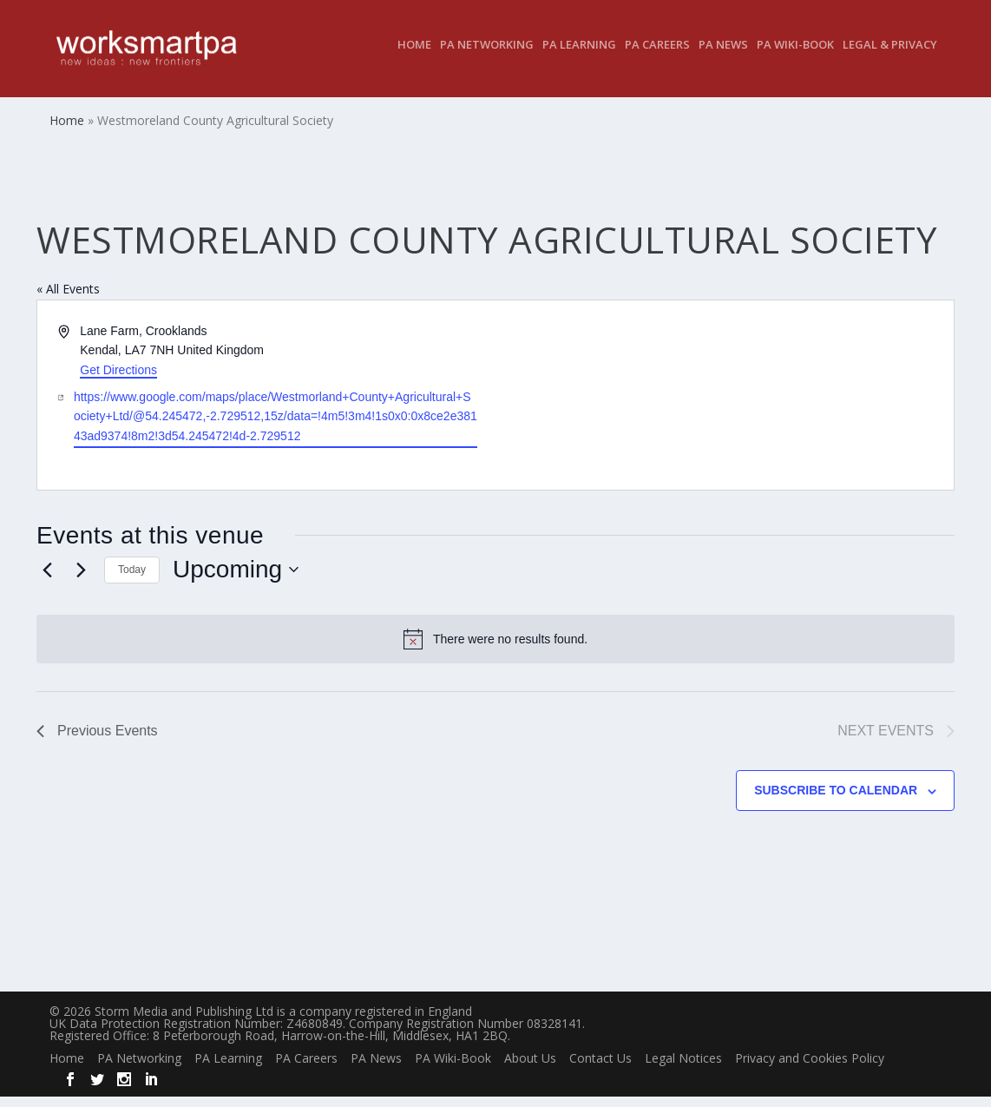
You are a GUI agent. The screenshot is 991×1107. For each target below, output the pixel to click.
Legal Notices (683, 1068)
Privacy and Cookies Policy (809, 1068)
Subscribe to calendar (835, 800)
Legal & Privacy (890, 56)
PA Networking (487, 56)
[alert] (495, 649)
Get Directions (118, 380)
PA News (723, 56)
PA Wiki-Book (795, 56)
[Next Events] (80, 580)
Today (132, 580)
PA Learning (579, 56)
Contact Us (600, 1068)
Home (414, 56)
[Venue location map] (723, 405)
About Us (530, 1068)
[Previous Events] (46, 580)
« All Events (68, 299)
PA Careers (657, 56)
